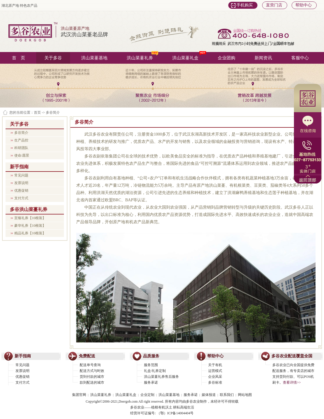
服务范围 (151, 365)
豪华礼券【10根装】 (30, 226)
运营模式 (215, 371)
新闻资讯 (263, 58)
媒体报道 (209, 395)
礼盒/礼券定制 (155, 371)
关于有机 (215, 365)
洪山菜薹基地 (94, 58)
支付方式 (21, 198)
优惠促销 (21, 190)
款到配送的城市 (92, 382)
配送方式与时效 (92, 371)
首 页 (18, 58)
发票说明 (21, 183)
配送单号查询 (90, 365)
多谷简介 (21, 133)
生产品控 (21, 140)
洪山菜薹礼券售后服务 (161, 377)
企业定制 (147, 395)
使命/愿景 (21, 155)
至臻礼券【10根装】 (30, 218)
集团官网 (79, 395)
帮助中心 (303, 5)
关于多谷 (53, 58)
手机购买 (244, 5)
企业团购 (226, 58)
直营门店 (274, 5)
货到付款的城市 (92, 377)
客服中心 (300, 58)
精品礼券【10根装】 (30, 233)
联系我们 (227, 395)
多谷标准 (215, 382)
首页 (37, 112)
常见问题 (21, 175)
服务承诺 (151, 382)
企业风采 (215, 377)
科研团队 (21, 148)
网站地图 (245, 395)
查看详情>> (292, 382)
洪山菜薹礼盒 (189, 56)
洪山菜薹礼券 (142, 56)
